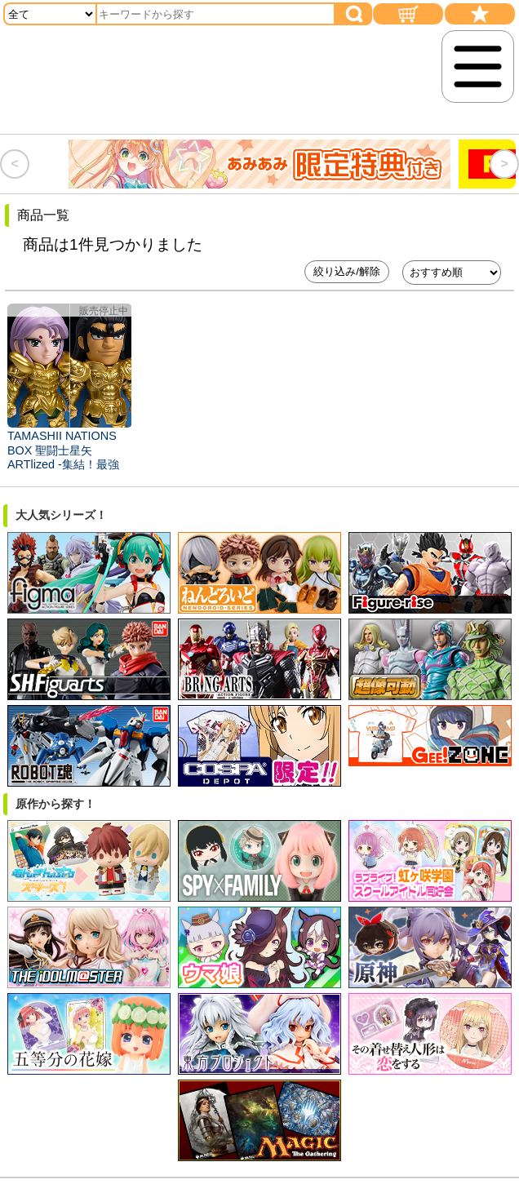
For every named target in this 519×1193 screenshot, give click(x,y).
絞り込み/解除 (346, 271)
